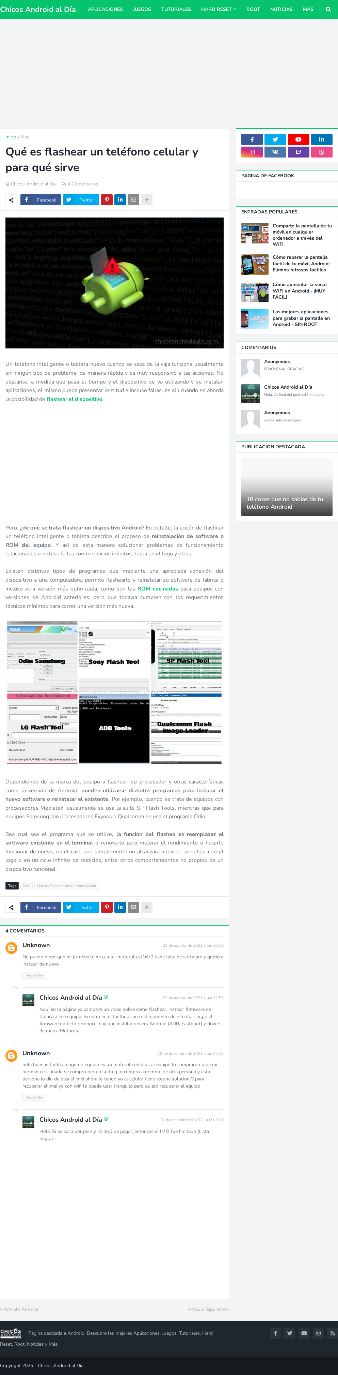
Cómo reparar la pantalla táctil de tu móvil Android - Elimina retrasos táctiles (302, 263)
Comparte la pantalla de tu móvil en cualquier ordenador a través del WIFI (302, 235)
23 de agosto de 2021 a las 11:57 (193, 998)
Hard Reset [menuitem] (216, 9)
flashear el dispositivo (74, 399)
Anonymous (277, 362)
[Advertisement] (169, 73)
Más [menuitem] (308, 9)
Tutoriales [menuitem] (176, 9)
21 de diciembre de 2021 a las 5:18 (192, 1120)
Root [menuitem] (253, 9)
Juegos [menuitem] (142, 9)
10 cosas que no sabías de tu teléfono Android (284, 503)
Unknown (36, 945)
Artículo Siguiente (207, 1309)
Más (24, 137)
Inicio (10, 137)
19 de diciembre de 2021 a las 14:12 (191, 1053)
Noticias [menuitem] (281, 9)
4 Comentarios (82, 184)
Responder (34, 975)
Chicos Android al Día (38, 9)
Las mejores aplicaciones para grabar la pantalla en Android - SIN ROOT (301, 318)
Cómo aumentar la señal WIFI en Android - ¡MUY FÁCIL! (300, 291)
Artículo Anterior (21, 1309)
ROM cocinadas (158, 589)
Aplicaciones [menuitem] (105, 9)
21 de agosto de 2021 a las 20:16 (193, 945)
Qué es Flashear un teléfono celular (66, 885)
